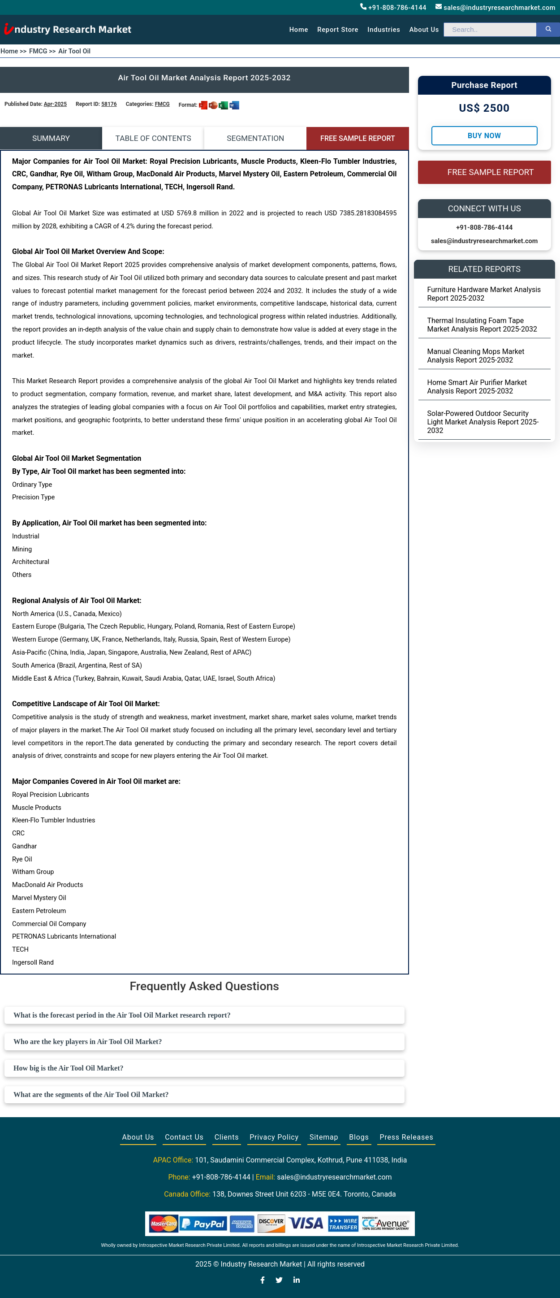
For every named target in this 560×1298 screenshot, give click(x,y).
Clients (227, 1137)
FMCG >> (42, 51)
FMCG (162, 104)
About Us (138, 1137)
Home (299, 30)
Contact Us (184, 1137)
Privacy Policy (274, 1137)
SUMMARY (51, 138)
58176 (108, 104)
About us (424, 30)
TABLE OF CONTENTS (153, 138)
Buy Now (484, 135)
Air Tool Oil (74, 51)
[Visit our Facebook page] (262, 1281)
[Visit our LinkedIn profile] (296, 1281)
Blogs (359, 1137)
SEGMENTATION (255, 138)
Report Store (337, 30)
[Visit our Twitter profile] (279, 1281)
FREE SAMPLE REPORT (357, 138)
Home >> (13, 51)
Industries (383, 30)
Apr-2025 (55, 104)
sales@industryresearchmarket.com (495, 7)
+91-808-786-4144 (393, 7)
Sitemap (324, 1137)
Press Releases (406, 1137)
